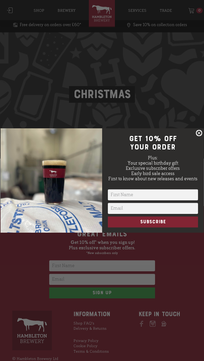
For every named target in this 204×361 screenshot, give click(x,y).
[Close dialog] (199, 133)
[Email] (153, 208)
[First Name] (153, 194)
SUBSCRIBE (153, 222)
